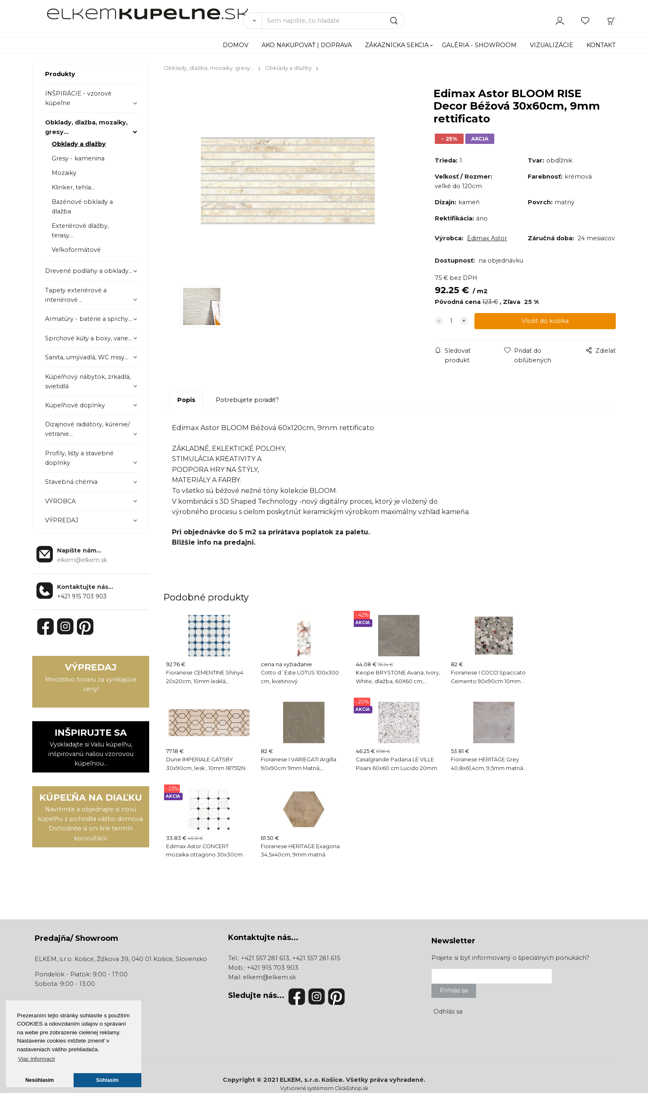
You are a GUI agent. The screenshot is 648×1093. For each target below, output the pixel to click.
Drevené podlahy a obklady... (88, 271)
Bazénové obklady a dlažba (82, 206)
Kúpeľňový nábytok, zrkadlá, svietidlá (88, 381)
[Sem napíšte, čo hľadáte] (333, 20)
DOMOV (235, 45)
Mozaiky (64, 173)
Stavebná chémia (71, 482)
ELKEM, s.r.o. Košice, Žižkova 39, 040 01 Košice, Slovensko (121, 959)
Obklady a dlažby (79, 144)
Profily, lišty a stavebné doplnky (79, 458)
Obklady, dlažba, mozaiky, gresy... (86, 127)
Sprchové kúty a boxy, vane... (88, 338)
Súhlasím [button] (107, 1080)
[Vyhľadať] (252, 20)
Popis (186, 400)
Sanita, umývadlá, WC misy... (86, 357)
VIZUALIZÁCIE (551, 45)
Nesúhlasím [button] (39, 1080)
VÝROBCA (60, 501)
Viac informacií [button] (36, 1059)
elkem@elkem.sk (269, 977)
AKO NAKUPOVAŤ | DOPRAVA (307, 45)
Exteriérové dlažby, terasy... (80, 230)
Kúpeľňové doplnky (75, 405)
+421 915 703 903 (82, 596)
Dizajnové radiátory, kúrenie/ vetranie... (87, 429)
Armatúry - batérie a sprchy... (88, 319)
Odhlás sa (448, 1011)
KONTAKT (601, 45)
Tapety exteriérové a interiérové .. (76, 295)
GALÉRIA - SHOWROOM (479, 45)
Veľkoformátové (76, 250)
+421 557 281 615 (316, 958)
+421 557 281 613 (265, 958)
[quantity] (451, 321)
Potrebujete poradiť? (247, 400)
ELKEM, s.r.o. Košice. (312, 1079)
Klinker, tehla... (73, 187)
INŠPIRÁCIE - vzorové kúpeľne (78, 98)
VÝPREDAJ (61, 520)
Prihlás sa (454, 990)
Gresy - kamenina (78, 158)
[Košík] (611, 20)
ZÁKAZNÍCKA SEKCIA (397, 45)
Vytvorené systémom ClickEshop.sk (324, 1088)
